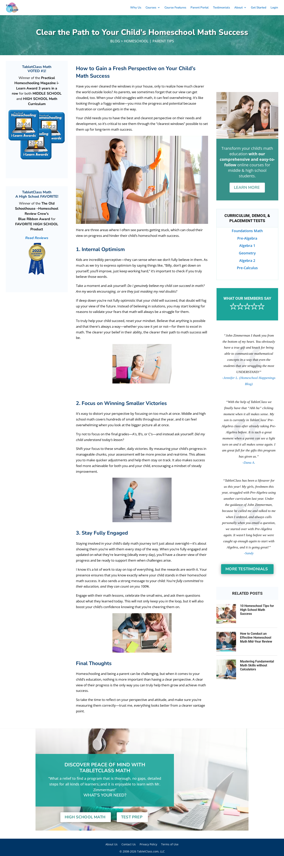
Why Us (135, 7)
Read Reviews (36, 237)
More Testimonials (246, 569)
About (238, 7)
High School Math (85, 817)
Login (274, 7)
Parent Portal (200, 7)
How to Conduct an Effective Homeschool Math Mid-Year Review (256, 637)
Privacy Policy (148, 844)
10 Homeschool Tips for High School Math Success (257, 610)
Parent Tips (163, 41)
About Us (112, 844)
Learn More (247, 187)
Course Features (175, 7)
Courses (151, 7)
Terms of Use (169, 844)
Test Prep (131, 817)
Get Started (258, 7)
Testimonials (221, 7)
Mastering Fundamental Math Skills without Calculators (257, 665)
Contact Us (128, 844)
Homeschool (136, 41)
